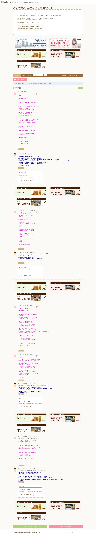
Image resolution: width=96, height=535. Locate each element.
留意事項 (64, 75)
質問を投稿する (20, 79)
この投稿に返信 (30, 526)
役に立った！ (21, 148)
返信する (80, 88)
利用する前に (72, 75)
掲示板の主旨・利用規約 (37, 83)
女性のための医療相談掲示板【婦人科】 (33, 7)
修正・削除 (79, 75)
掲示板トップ (17, 75)
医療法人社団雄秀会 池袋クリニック (25, 26)
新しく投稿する (66, 526)
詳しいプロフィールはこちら (26, 180)
